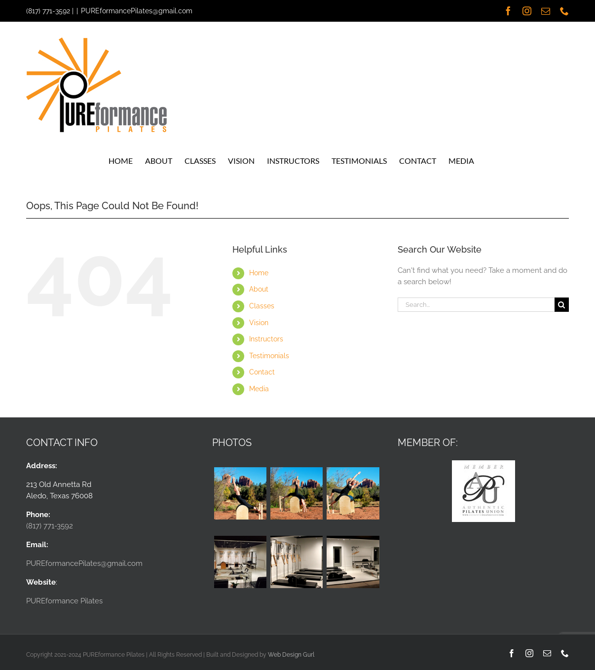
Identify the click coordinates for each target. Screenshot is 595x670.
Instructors (266, 339)
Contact (262, 372)
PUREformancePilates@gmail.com (136, 11)
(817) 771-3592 (48, 11)
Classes (261, 306)
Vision (258, 323)
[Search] (562, 305)
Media (259, 389)
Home (258, 273)
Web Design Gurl (291, 654)
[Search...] (476, 305)
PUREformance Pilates (64, 600)
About (258, 289)
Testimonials (269, 356)
